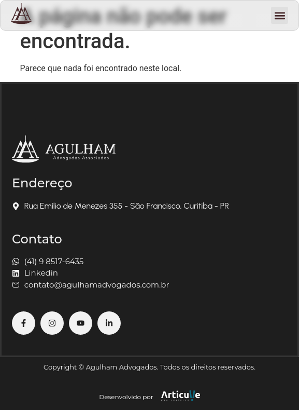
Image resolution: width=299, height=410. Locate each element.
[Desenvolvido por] (180, 395)
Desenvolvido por (126, 397)
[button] (279, 15)
